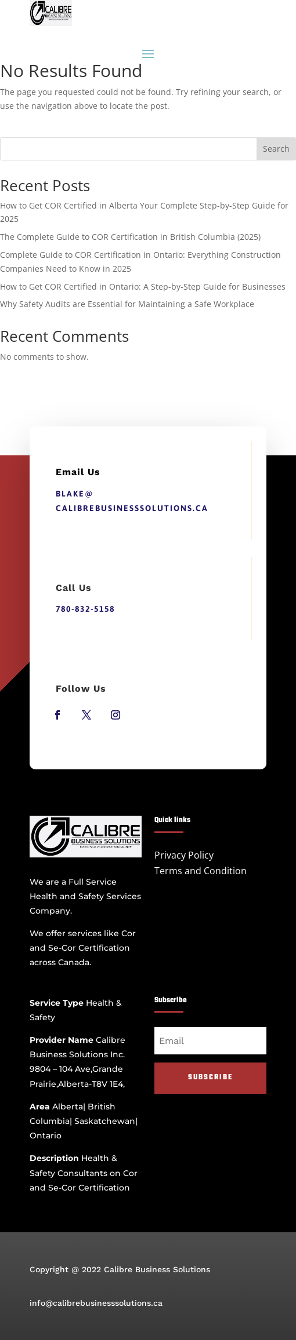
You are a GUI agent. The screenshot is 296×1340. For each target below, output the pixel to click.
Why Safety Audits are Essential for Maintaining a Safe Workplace (127, 303)
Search (276, 148)
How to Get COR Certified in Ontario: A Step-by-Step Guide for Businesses (143, 286)
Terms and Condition (200, 870)
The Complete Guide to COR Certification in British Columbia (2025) (130, 236)
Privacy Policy (184, 855)
